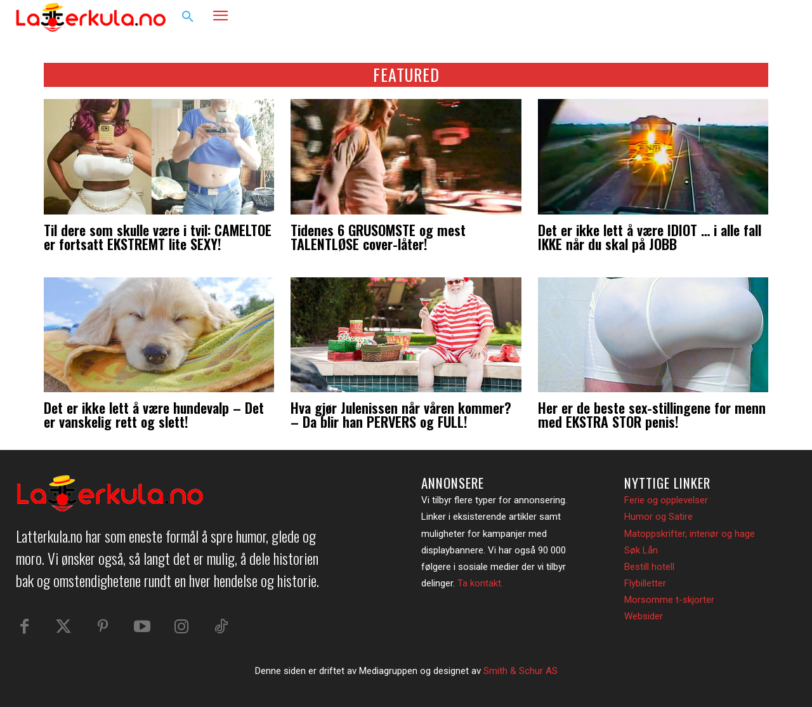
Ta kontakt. (480, 583)
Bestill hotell (649, 566)
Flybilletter (645, 583)
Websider (643, 616)
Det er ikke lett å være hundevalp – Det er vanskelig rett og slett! (154, 414)
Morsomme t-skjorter (669, 599)
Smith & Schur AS (520, 671)
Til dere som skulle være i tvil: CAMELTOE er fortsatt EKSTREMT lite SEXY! (158, 237)
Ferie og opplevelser (666, 500)
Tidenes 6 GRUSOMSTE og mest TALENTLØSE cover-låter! (378, 237)
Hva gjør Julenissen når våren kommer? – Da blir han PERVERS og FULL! (401, 414)
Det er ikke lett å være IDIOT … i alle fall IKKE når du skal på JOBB (649, 237)
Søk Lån (641, 550)
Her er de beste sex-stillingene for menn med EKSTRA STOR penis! (652, 414)
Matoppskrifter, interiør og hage (689, 533)
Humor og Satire (658, 516)
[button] (188, 17)
